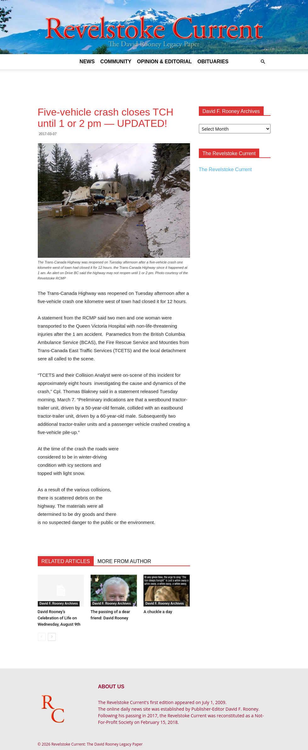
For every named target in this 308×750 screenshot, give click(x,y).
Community (116, 61)
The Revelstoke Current (225, 169)
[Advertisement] (154, 83)
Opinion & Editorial (164, 61)
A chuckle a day (157, 611)
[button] (263, 62)
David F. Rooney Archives (59, 603)
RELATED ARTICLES (66, 561)
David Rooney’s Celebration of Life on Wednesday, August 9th (59, 618)
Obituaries (212, 61)
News (87, 61)
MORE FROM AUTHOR (124, 561)
